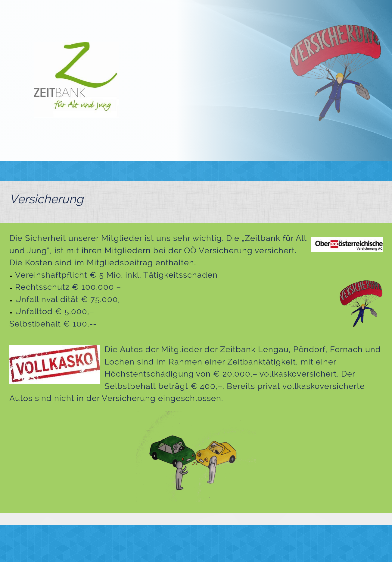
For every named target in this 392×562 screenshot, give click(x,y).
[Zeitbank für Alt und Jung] (76, 80)
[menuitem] (109, 171)
